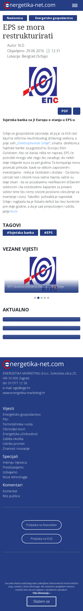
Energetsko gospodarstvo (54, 18)
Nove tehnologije (15, 477)
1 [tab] (35, 298)
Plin (5, 419)
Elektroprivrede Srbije (33, 143)
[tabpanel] (41, 85)
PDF (64, 111)
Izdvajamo (10, 472)
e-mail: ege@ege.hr (16, 388)
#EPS (48, 232)
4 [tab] (45, 298)
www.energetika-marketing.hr (24, 393)
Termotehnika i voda (18, 424)
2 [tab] (38, 298)
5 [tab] (48, 298)
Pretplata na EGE (41, 539)
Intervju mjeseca (15, 462)
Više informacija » (41, 593)
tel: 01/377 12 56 (15, 383)
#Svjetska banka (20, 232)
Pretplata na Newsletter (41, 525)
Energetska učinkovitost (20, 434)
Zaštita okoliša (13, 439)
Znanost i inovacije (16, 448)
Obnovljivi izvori (14, 429)
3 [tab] (42, 298)
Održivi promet (14, 443)
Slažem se (41, 601)
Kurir (13, 211)
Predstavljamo (13, 467)
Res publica (11, 496)
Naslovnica (15, 18)
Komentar (10, 491)
